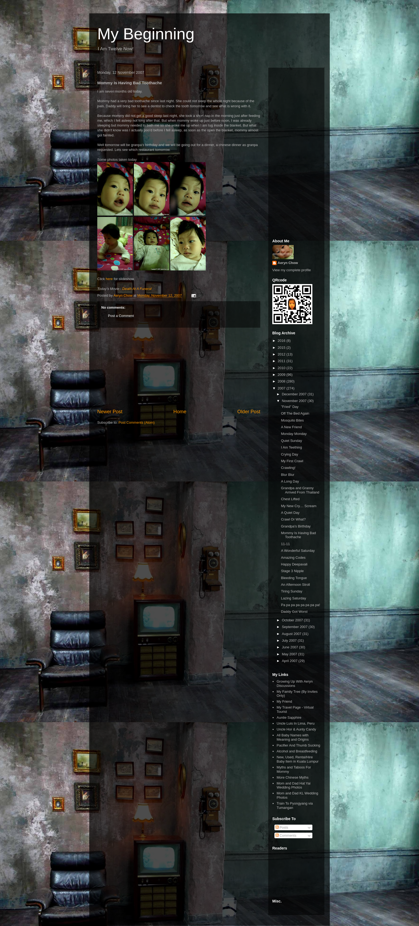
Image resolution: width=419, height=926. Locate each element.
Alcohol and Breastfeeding (297, 751)
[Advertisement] (179, 368)
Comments (286, 835)
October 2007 (293, 620)
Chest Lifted (290, 499)
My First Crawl (292, 461)
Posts (282, 827)
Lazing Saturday (293, 598)
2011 (282, 361)
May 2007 (290, 654)
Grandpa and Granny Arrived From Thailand (300, 490)
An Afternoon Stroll (295, 585)
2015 (282, 348)
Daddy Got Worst (294, 612)
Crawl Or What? (293, 519)
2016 (282, 341)
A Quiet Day (290, 513)
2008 (282, 381)
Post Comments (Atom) (137, 422)
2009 (282, 375)
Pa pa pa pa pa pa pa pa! (300, 605)
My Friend (284, 701)
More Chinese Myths (292, 777)
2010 (282, 368)
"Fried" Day (289, 407)
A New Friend (291, 427)
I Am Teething (291, 447)
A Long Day (290, 481)
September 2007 (295, 627)
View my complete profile (291, 270)
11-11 (285, 544)
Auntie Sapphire (289, 717)
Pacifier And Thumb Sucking (298, 745)
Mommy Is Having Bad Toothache (298, 535)
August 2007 (292, 634)
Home (180, 411)
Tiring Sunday (291, 591)
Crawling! (288, 468)
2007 (282, 388)
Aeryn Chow (288, 263)
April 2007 (290, 661)
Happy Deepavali (294, 564)
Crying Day (289, 454)
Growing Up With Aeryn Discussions (295, 683)
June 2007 (290, 647)
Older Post (248, 411)
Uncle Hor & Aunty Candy (296, 729)
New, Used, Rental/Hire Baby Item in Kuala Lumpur (298, 759)
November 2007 (295, 401)
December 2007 (295, 394)
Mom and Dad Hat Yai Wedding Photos (294, 785)
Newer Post (109, 411)
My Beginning (146, 34)
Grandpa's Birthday (296, 526)
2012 (282, 354)
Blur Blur (287, 475)
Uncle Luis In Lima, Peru (296, 723)
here (109, 279)
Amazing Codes (293, 558)
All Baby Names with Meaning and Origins (293, 737)
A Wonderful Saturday (298, 551)
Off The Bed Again (295, 413)
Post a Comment (121, 316)
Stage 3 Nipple (292, 571)
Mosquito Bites (292, 420)
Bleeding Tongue (294, 578)
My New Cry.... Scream (298, 506)
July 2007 (290, 640)
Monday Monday (294, 434)
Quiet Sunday (291, 441)
